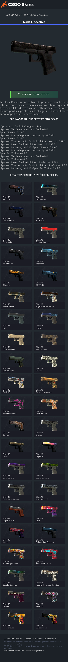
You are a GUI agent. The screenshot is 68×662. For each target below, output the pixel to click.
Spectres (43, 15)
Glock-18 (30, 15)
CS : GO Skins (12, 15)
